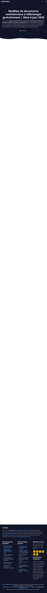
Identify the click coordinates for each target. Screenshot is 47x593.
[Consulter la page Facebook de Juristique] (34, 551)
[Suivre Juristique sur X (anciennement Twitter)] (37, 551)
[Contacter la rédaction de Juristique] (37, 554)
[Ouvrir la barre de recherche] (42, 1)
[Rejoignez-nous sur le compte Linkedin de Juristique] (34, 554)
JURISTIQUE (5, 1)
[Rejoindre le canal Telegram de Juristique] (40, 551)
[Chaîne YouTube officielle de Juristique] (43, 551)
